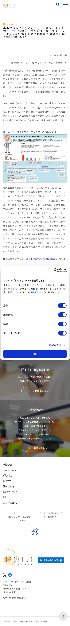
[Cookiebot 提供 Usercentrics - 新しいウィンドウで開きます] (54, 270)
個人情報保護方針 (51, 517)
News (7, 480)
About (8, 464)
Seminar (9, 486)
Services (35, 469)
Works (7, 475)
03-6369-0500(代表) (18, 598)
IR (35, 497)
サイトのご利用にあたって (51, 513)
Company (35, 502)
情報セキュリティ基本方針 (19, 517)
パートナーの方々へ (19, 521)
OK (35, 354)
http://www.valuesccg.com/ (46, 258)
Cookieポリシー (35, 292)
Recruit (8, 491)
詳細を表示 (55, 345)
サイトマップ (19, 513)
